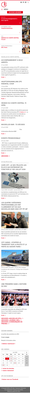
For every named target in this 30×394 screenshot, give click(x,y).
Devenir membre (15, 12)
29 (3, 365)
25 (15, 363)
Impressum (18, 388)
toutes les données (8, 368)
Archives (4, 156)
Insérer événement (8, 370)
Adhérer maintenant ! (8, 343)
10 (11, 358)
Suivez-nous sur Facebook (10, 379)
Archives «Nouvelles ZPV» (11, 318)
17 (11, 360)
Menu (5, 9)
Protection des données (18, 389)
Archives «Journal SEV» (10, 320)
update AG (14, 391)
